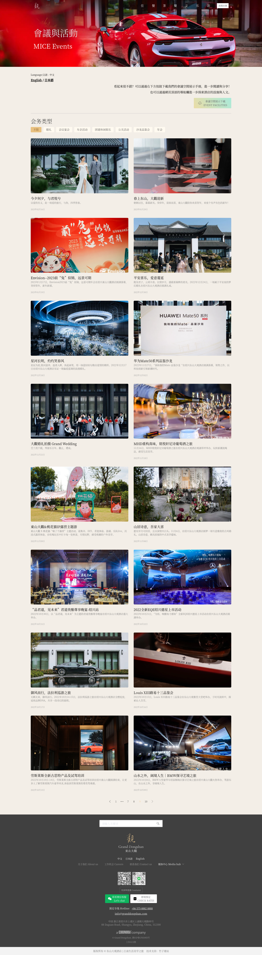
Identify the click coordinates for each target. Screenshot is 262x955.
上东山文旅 (131, 941)
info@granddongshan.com (131, 913)
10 (146, 801)
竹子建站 (164, 951)
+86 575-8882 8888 (142, 908)
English (36, 80)
